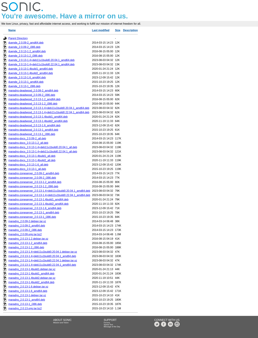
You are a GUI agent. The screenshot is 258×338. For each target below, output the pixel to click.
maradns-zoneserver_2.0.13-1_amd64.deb (33, 212)
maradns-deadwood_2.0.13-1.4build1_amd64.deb (38, 116)
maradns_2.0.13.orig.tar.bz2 (25, 308)
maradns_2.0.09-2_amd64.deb (26, 225)
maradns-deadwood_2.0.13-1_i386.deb (31, 134)
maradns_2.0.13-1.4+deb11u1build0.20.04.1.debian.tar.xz (42, 251)
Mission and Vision (61, 323)
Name (12, 30)
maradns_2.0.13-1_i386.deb (25, 304)
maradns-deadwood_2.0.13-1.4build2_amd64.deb (38, 121)
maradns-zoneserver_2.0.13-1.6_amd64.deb (34, 208)
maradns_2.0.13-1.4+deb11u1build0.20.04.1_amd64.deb (42, 256)
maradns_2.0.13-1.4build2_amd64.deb (31, 282)
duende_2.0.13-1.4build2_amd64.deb (30, 73)
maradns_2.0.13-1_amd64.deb (26, 299)
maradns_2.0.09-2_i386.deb (25, 230)
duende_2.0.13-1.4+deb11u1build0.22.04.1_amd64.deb (41, 64)
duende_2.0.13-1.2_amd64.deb (27, 51)
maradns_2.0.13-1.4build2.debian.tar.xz (31, 277)
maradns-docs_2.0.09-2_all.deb (27, 138)
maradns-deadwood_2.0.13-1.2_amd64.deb (34, 99)
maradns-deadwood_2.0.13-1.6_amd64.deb (34, 125)
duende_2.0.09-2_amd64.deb (26, 42)
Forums (107, 323)
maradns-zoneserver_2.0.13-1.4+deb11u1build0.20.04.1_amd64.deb (49, 190)
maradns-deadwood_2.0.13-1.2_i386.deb (32, 103)
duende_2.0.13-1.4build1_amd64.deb (30, 68)
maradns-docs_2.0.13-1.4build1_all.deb (31, 156)
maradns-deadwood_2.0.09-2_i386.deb (31, 95)
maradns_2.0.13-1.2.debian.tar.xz (28, 238)
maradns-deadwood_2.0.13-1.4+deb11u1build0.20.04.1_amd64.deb (48, 108)
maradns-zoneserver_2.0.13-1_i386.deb (32, 217)
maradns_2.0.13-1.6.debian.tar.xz (28, 286)
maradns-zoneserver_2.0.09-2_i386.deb (32, 177)
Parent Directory (18, 38)
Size (117, 30)
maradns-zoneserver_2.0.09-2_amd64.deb (33, 173)
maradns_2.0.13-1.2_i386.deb (26, 247)
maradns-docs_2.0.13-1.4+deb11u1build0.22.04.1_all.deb (42, 151)
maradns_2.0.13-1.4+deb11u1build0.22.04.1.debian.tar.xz (42, 260)
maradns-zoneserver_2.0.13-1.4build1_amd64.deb (38, 199)
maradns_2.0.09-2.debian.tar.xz (27, 221)
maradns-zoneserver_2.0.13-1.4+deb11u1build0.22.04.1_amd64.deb (49, 195)
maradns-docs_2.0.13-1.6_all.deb (28, 164)
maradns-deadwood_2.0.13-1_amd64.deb (33, 129)
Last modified (100, 30)
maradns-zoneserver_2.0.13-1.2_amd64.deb (34, 182)
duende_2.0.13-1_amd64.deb (26, 81)
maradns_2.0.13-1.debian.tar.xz (27, 295)
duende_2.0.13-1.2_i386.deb (25, 55)
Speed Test (108, 325)
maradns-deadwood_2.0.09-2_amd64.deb (33, 90)
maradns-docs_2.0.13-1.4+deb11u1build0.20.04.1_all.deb (42, 147)
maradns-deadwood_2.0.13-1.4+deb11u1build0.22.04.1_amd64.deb (48, 112)
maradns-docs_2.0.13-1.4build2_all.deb (31, 160)
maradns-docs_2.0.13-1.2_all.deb (28, 142)
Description (130, 30)
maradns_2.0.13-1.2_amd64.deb (27, 243)
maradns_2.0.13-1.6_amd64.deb (27, 291)
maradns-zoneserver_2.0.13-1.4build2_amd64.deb (38, 203)
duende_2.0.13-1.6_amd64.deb (27, 77)
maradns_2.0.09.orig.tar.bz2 (25, 234)
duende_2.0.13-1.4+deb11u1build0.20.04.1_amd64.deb (41, 60)
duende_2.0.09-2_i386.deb (24, 47)
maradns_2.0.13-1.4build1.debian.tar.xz (31, 269)
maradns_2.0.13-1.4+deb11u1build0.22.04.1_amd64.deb (42, 264)
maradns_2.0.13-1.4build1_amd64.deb (31, 273)
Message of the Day (112, 327)
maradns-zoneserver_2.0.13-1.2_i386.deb (33, 186)
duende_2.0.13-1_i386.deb (24, 86)
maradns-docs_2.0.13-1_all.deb (27, 169)
